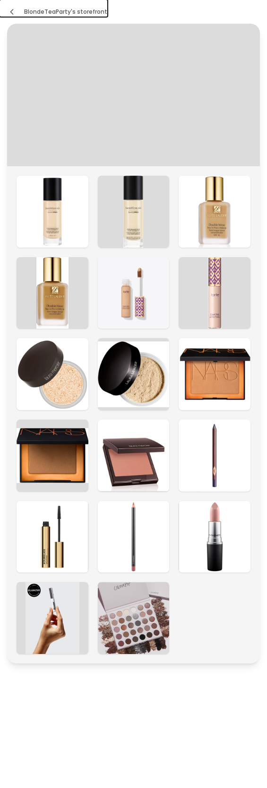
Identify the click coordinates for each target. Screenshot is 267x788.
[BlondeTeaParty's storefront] (53, 8)
